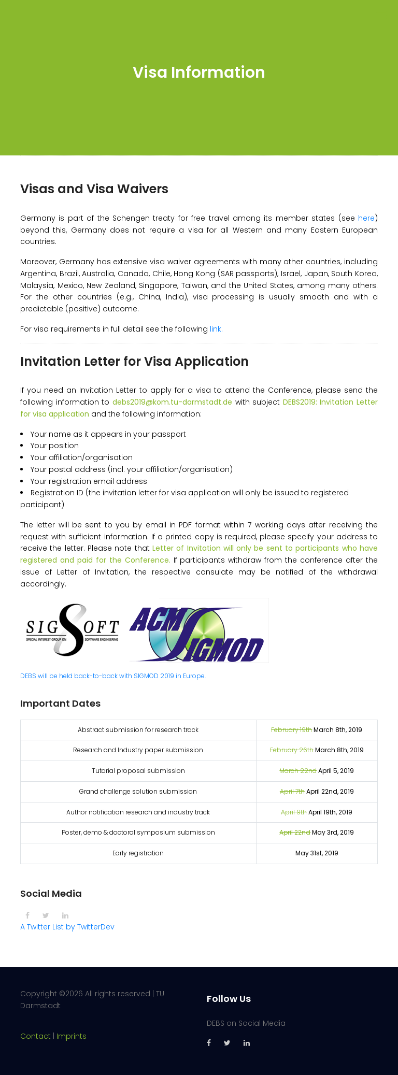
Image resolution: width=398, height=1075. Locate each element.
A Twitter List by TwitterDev (67, 927)
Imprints (71, 1036)
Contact (35, 1036)
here (366, 218)
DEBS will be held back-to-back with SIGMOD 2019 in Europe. (113, 675)
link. (216, 329)
